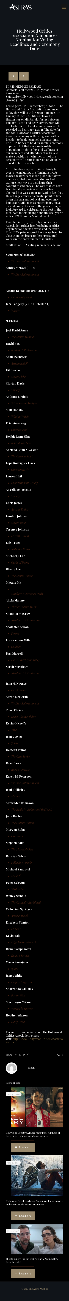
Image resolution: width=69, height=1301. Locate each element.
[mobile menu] (64, 7)
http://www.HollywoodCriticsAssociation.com (34, 1040)
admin (31, 1067)
